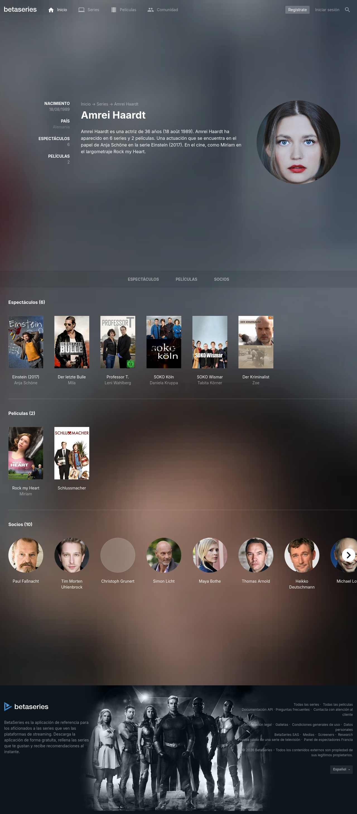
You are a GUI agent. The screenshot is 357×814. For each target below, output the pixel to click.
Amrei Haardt (126, 104)
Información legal (258, 724)
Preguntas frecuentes (293, 709)
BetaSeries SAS (286, 735)
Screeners (326, 735)
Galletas (282, 724)
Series (102, 104)
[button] (25, 564)
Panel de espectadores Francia (328, 740)
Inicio (86, 104)
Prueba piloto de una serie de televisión (269, 740)
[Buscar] (347, 10)
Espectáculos (143, 279)
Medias (308, 735)
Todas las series (306, 704)
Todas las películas (338, 704)
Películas (186, 279)
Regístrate (297, 9)
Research (345, 735)
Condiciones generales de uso (316, 724)
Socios (221, 279)
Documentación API (257, 709)
